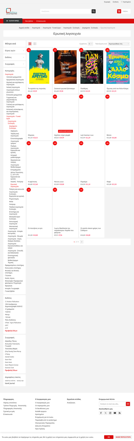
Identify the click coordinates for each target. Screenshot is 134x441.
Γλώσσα (8, 275)
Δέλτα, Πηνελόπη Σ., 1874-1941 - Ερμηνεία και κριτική (17, 175)
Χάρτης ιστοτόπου (10, 403)
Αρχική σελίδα (24, 28)
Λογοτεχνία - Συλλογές (12, 122)
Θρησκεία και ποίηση (15, 161)
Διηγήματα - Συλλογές (13, 127)
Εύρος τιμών (10, 50)
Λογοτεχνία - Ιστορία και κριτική (15, 232)
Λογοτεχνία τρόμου (15, 142)
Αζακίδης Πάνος (11, 341)
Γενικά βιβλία (10, 291)
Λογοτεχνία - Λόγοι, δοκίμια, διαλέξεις (15, 240)
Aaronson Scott (9, 368)
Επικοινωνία (7, 414)
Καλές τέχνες (10, 278)
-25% (81, 143)
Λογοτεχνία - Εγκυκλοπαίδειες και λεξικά (15, 246)
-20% (55, 190)
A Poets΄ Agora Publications (13, 323)
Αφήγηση (14, 131)
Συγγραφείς (10, 64)
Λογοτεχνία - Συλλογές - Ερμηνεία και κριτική (16, 194)
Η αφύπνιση (32, 182)
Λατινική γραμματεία (13, 77)
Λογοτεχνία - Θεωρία (15, 236)
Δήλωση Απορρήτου (42, 426)
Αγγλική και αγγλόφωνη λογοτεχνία (15, 83)
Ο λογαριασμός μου (42, 403)
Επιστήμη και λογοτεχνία (14, 213)
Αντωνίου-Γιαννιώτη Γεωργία (12, 345)
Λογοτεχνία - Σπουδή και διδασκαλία (15, 252)
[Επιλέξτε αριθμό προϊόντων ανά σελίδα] (90, 44)
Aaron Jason (8, 362)
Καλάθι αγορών (41, 411)
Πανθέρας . (84, 88)
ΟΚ (109, 437)
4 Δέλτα (7, 312)
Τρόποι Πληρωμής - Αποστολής (14, 406)
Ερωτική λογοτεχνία (15, 185)
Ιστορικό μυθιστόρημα (15, 156)
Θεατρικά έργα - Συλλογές (15, 218)
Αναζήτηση (94, 11)
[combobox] (66, 11)
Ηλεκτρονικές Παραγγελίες (45, 423)
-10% (29, 50)
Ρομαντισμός (14, 199)
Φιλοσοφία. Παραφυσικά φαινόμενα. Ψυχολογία (14, 282)
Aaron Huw (8, 359)
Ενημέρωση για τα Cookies (44, 417)
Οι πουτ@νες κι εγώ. (35, 228)
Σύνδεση (115, 2)
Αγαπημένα (39, 414)
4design (7, 314)
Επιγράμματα (15, 170)
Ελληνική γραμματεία (14, 95)
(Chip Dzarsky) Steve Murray (13, 351)
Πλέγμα (30, 43)
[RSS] (119, 413)
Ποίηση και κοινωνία (16, 189)
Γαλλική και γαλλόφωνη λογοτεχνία (15, 105)
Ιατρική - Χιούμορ (17, 182)
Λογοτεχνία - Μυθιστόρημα (16, 166)
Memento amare (59, 182)
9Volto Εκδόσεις (10, 320)
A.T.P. (6, 328)
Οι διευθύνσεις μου (42, 408)
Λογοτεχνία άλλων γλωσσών (13, 91)
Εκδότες (8, 57)
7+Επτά (7, 317)
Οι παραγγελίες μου (42, 406)
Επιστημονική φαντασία (13, 256)
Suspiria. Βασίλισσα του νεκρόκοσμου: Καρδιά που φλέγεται (64, 230)
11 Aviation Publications (12, 301)
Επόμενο (82, 242)
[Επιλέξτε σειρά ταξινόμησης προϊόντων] (119, 44)
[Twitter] (105, 413)
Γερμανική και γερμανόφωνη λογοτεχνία (11, 99)
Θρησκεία (8, 286)
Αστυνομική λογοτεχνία (13, 222)
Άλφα (109, 182)
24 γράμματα (9, 309)
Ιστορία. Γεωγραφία (12, 288)
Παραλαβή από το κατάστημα (46, 420)
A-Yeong (7, 354)
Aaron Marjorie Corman (11, 365)
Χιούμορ (12, 204)
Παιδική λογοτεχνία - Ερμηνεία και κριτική (15, 149)
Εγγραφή (107, 2)
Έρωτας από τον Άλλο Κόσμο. (118, 88)
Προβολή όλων (11, 331)
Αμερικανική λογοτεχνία (15, 80)
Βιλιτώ (109, 135)
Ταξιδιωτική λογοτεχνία (15, 135)
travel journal (10, 383)
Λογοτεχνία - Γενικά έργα (13, 117)
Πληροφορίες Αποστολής (12, 408)
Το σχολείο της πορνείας (37, 88)
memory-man (20, 381)
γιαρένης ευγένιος (10, 380)
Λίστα (35, 43)
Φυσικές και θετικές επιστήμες (12, 272)
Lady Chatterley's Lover (87, 135)
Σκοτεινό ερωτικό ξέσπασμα (64, 88)
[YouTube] (115, 413)
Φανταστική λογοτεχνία (13, 227)
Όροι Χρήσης (40, 429)
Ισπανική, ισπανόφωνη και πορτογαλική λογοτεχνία (14, 111)
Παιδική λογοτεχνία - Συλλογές (16, 208)
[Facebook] (101, 413)
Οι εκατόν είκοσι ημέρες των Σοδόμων (90, 229)
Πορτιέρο (83, 182)
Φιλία (11, 201)
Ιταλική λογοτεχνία (13, 87)
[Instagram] (110, 413)
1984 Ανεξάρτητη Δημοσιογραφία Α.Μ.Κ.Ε (13, 305)
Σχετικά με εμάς (9, 411)
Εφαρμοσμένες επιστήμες (14, 265)
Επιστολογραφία (17, 138)
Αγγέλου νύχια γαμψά (62, 135)
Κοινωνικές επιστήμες (13, 268)
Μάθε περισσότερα (123, 437)
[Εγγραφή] (112, 404)
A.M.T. (6, 325)
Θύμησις (31, 135)
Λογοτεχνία (9, 74)
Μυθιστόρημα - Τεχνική (13, 261)
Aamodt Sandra (9, 357)
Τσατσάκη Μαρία (11, 349)
